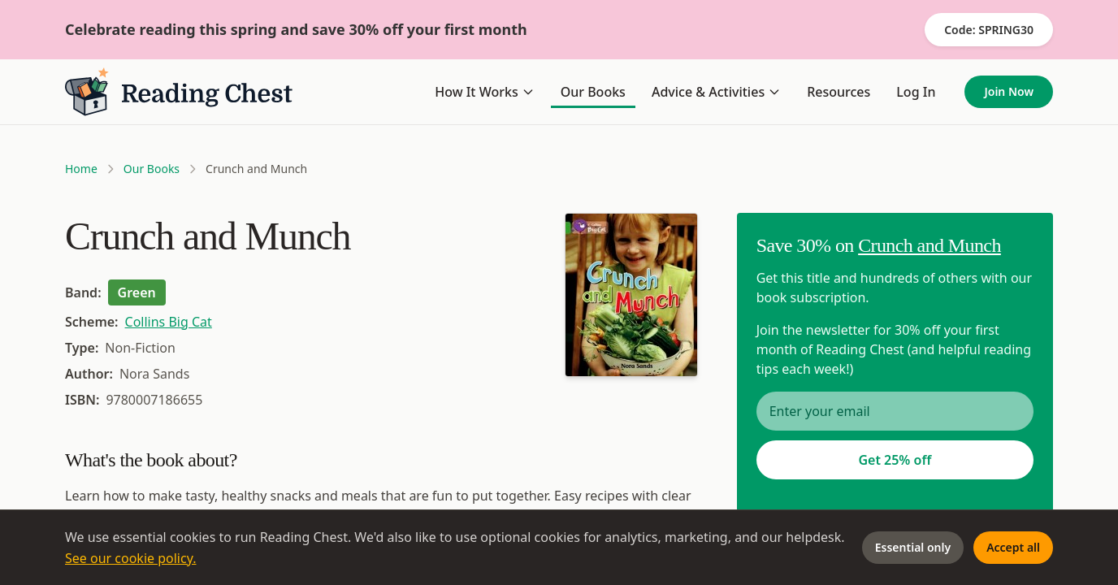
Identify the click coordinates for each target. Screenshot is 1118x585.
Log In (915, 92)
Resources (838, 92)
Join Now (1009, 91)
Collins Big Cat (168, 322)
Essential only (913, 547)
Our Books (593, 92)
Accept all (1013, 547)
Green (137, 292)
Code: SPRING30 (989, 29)
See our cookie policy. (131, 558)
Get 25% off (894, 460)
